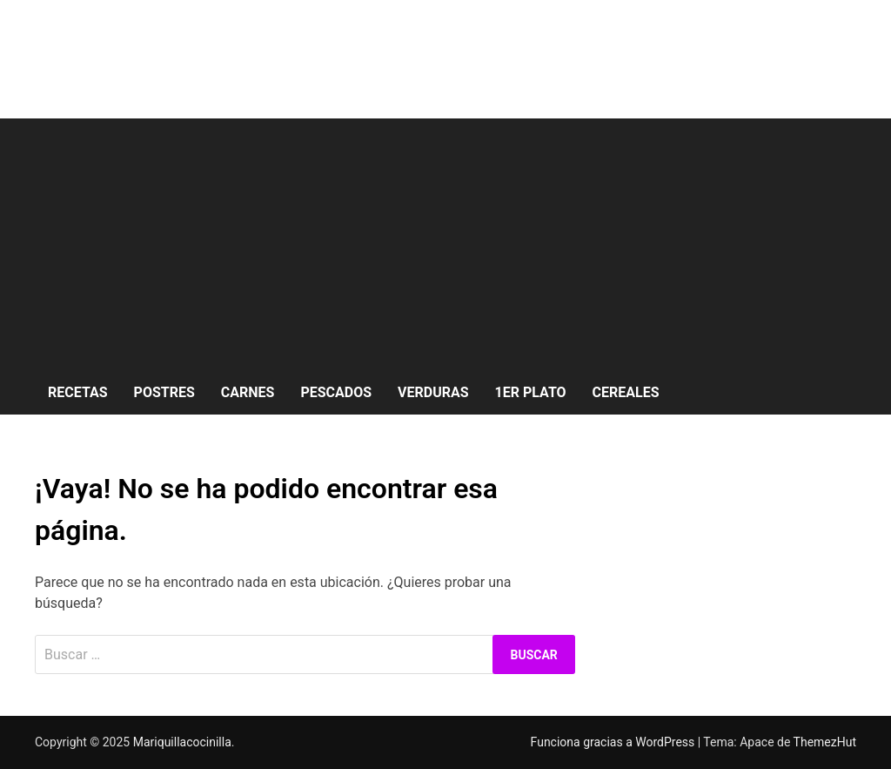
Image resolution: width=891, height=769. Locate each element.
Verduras (433, 392)
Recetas (78, 392)
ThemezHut (825, 742)
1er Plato (530, 392)
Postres (164, 392)
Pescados (336, 392)
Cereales (626, 392)
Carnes (248, 392)
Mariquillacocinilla (182, 742)
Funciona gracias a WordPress (614, 742)
